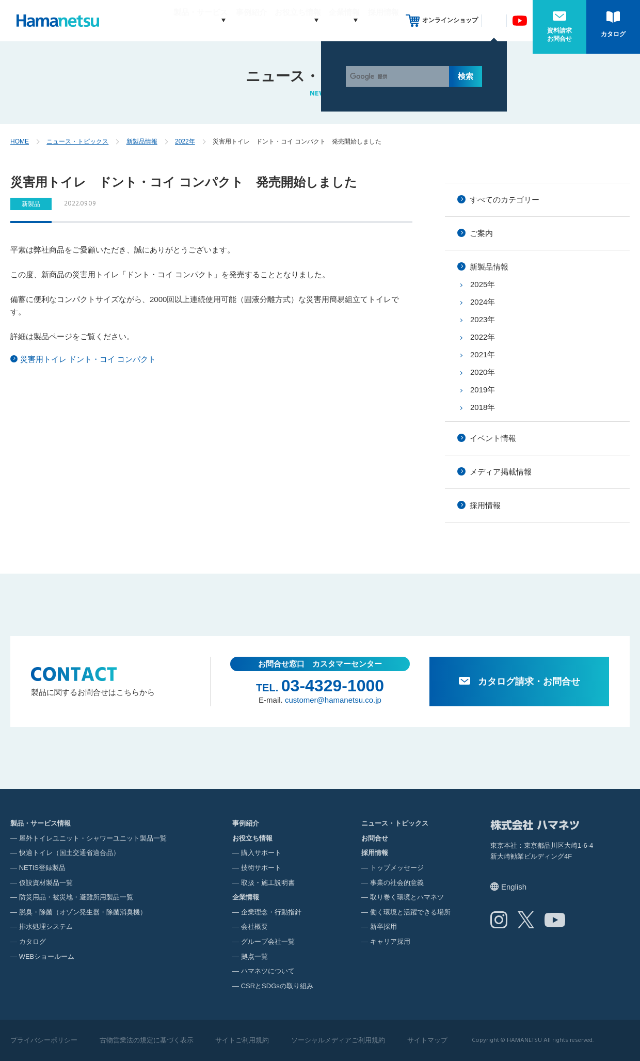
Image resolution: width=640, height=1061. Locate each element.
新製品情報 (141, 141)
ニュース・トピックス (77, 141)
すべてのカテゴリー (504, 199)
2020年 (482, 372)
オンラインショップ (450, 20)
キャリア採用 (390, 941)
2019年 (482, 389)
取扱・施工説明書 (268, 882)
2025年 (482, 284)
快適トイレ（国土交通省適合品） (69, 853)
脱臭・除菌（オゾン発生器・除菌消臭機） (83, 912)
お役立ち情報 (278, 20)
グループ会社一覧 (268, 941)
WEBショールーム (47, 956)
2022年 (185, 141)
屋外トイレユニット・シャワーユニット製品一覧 (93, 838)
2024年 (482, 301)
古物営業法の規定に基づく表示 (147, 1040)
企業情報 (334, 20)
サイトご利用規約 (242, 1040)
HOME (19, 141)
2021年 (482, 354)
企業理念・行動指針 (271, 912)
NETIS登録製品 (42, 868)
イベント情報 (493, 438)
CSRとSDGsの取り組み (277, 986)
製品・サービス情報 (40, 823)
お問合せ (374, 838)
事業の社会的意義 (397, 882)
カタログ (613, 34)
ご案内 (481, 233)
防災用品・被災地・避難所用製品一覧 (76, 897)
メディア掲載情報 (501, 471)
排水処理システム (46, 926)
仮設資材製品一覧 (46, 882)
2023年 (482, 319)
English (513, 886)
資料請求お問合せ (559, 34)
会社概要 (254, 926)
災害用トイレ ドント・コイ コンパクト (88, 359)
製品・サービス (171, 20)
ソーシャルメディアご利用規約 (338, 1040)
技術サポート (261, 868)
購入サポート (261, 853)
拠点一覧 (254, 956)
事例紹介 (231, 20)
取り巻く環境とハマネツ (407, 897)
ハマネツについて (268, 971)
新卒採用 (383, 926)
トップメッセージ (397, 868)
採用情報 (383, 20)
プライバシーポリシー (43, 1040)
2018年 (482, 407)
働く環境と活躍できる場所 (410, 912)
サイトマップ (427, 1040)
